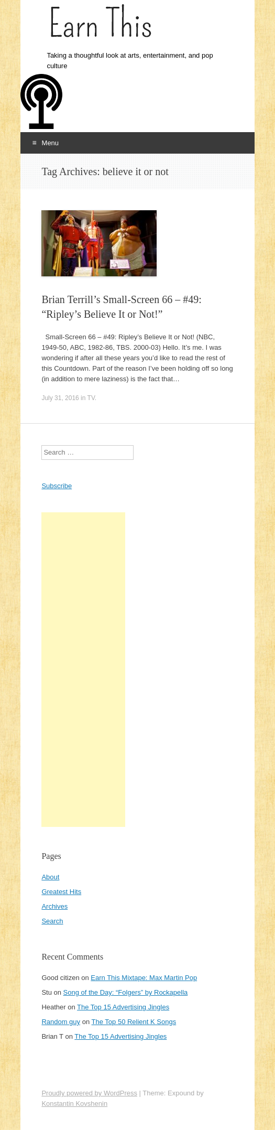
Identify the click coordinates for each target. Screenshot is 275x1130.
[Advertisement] (83, 669)
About (50, 877)
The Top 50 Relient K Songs (134, 1022)
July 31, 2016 (60, 398)
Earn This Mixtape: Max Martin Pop (144, 978)
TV (91, 398)
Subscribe (56, 486)
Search (52, 921)
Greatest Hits (61, 892)
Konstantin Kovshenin (74, 1103)
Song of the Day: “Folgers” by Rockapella (125, 992)
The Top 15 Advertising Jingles (123, 1007)
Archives (54, 906)
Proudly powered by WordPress (89, 1093)
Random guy (60, 1022)
